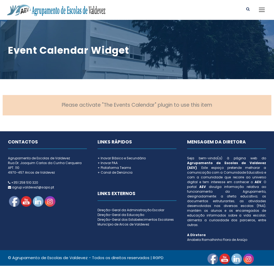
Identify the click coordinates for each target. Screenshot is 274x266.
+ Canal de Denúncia (115, 172)
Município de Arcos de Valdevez (123, 224)
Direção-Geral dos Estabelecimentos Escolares (136, 220)
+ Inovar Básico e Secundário (122, 158)
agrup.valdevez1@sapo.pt (33, 187)
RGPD (158, 258)
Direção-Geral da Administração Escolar (131, 210)
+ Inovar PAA (108, 163)
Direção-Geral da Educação (121, 215)
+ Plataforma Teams (114, 168)
